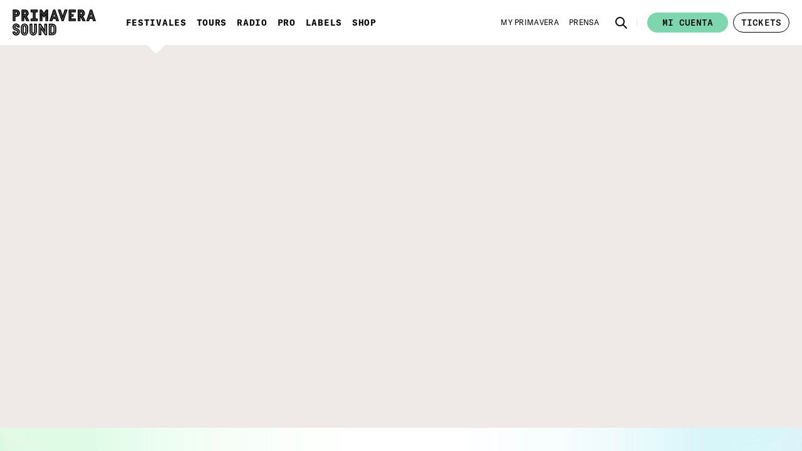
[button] (622, 23)
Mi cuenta (687, 22)
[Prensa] (584, 22)
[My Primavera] (530, 22)
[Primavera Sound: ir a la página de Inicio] (54, 23)
